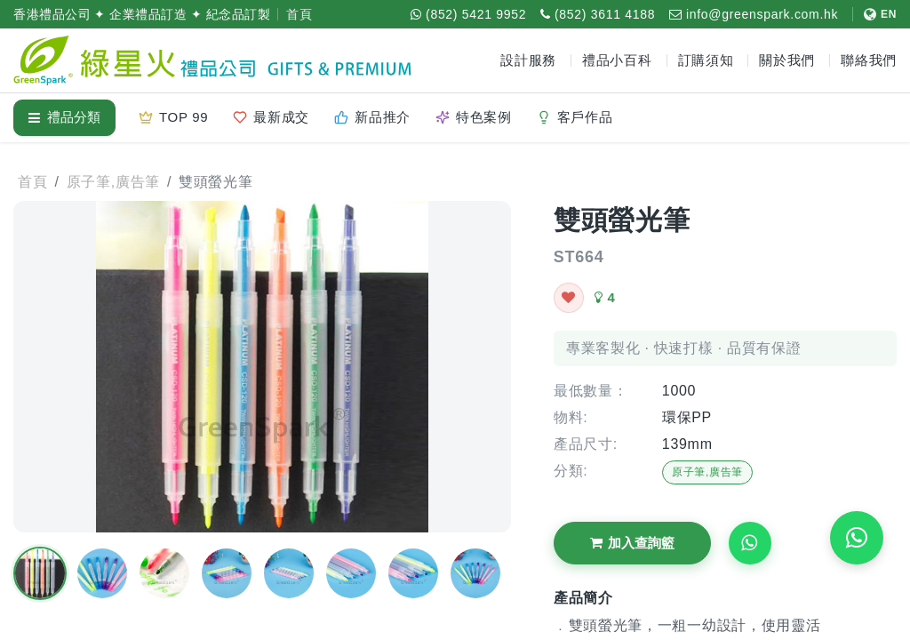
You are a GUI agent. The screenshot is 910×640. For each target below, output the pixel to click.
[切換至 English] (874, 14)
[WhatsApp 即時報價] (856, 537)
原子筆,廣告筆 (707, 472)
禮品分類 (64, 116)
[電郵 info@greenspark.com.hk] (753, 14)
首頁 (299, 14)
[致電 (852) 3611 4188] (597, 14)
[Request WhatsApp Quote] (750, 543)
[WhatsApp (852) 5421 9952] (468, 14)
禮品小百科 (617, 60)
